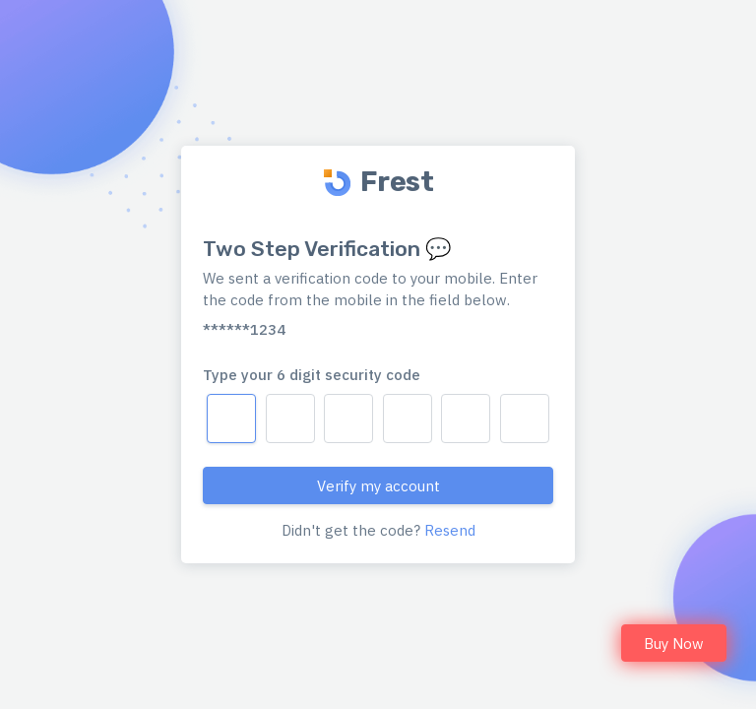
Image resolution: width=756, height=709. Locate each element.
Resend (449, 530)
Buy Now (674, 643)
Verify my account (378, 486)
